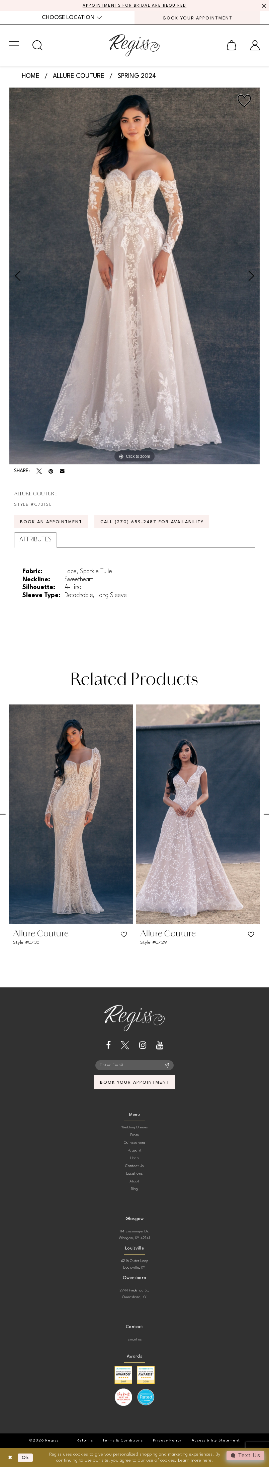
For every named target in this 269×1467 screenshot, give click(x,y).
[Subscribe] (167, 1065)
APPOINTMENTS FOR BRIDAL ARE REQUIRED (135, 6)
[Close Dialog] (10, 1458)
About (134, 1181)
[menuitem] (71, 17)
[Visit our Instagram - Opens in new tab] (142, 1045)
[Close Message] (263, 5)
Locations (134, 1174)
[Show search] (37, 45)
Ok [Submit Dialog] (25, 1457)
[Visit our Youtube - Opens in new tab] (159, 1045)
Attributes (35, 540)
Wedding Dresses (134, 1127)
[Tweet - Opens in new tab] (39, 471)
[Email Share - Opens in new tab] (62, 471)
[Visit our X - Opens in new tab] (125, 1045)
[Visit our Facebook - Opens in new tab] (108, 1045)
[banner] (134, 45)
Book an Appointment (51, 522)
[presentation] (71, 814)
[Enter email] (134, 1065)
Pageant (134, 1151)
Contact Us (134, 1166)
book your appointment (134, 1082)
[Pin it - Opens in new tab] (51, 471)
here (206, 1460)
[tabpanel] (134, 276)
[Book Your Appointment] (197, 18)
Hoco (134, 1158)
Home (30, 76)
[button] (14, 45)
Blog (134, 1189)
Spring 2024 (137, 76)
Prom (134, 1135)
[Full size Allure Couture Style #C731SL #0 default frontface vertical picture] (134, 276)
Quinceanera (135, 1143)
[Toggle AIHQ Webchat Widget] (245, 1455)
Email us (134, 1339)
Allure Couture (78, 76)
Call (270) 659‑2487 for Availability (152, 522)
